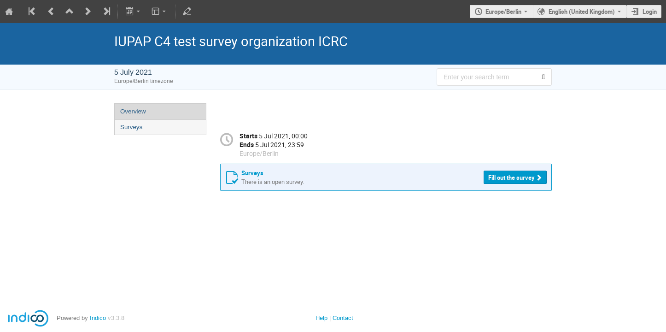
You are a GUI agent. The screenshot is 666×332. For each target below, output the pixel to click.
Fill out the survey (511, 177)
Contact (343, 318)
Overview (133, 111)
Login (650, 11)
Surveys (131, 127)
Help (321, 318)
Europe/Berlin (503, 11)
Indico (98, 318)
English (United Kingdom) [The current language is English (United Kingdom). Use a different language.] (582, 11)
